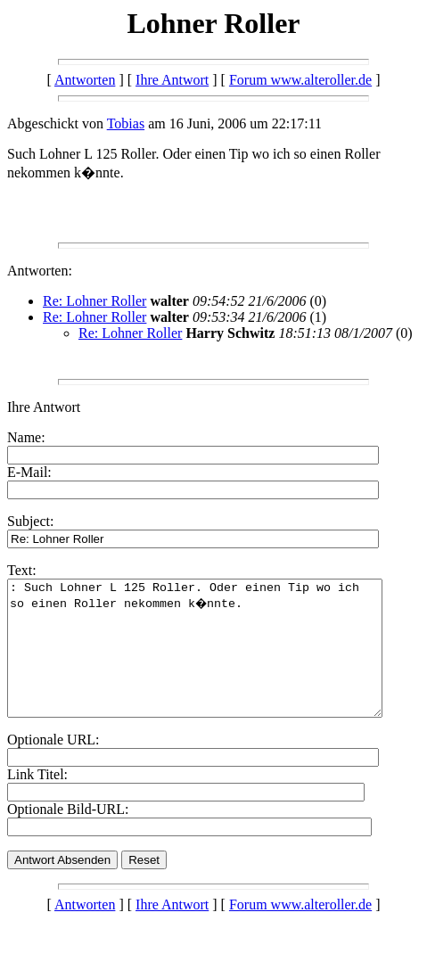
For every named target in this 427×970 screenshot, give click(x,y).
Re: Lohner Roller (94, 300)
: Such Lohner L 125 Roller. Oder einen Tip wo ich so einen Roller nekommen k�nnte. (217, 661)
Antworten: (39, 270)
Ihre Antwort (172, 79)
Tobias (125, 123)
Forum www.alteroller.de (300, 79)
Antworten (84, 79)
